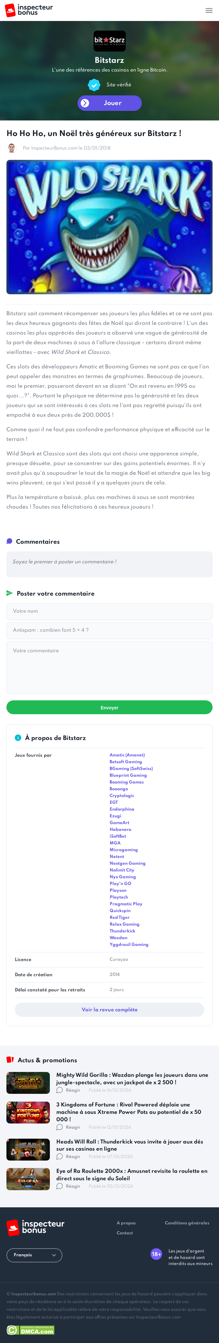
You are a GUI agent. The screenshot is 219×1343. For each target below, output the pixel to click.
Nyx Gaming (123, 877)
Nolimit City (122, 870)
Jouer (113, 103)
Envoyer (109, 707)
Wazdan (118, 938)
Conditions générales (187, 1223)
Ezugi (115, 816)
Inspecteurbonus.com (33, 1294)
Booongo (119, 789)
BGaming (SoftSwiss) (131, 769)
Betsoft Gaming (126, 762)
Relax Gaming (125, 924)
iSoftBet (118, 836)
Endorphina (122, 809)
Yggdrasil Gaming (129, 945)
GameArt (119, 823)
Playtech (119, 897)
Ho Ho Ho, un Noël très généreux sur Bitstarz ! (94, 134)
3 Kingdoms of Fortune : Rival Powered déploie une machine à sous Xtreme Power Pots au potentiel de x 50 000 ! (128, 1112)
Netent (117, 857)
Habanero (120, 830)
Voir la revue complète (110, 1010)
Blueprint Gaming (128, 776)
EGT (114, 803)
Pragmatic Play (126, 904)
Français (35, 1255)
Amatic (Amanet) (127, 755)
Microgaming (124, 850)
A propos (126, 1223)
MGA (115, 843)
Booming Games (127, 782)
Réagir (68, 1090)
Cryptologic (122, 796)
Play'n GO (120, 884)
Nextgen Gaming (128, 863)
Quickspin (120, 911)
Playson (118, 891)
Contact (125, 1233)
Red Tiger (120, 918)
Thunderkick (122, 931)
